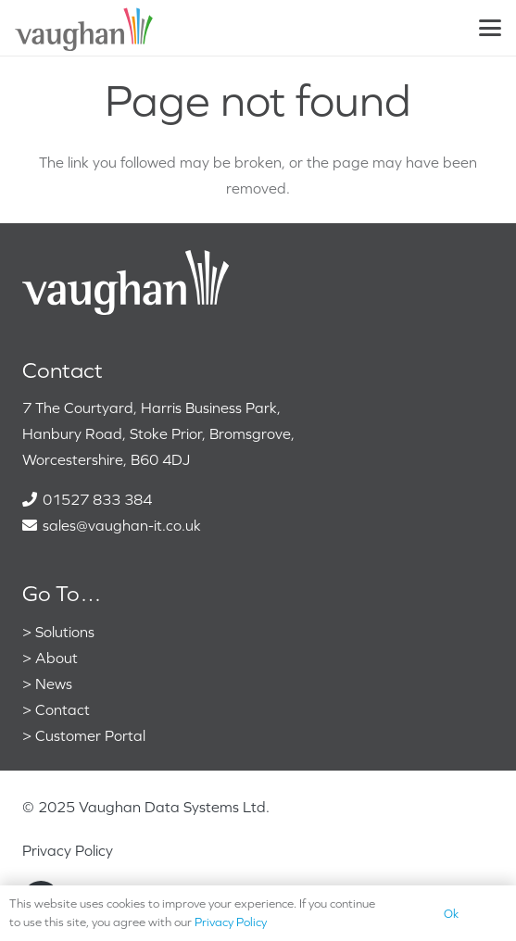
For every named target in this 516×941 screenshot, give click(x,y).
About (56, 657)
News (53, 683)
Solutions (64, 631)
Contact (62, 709)
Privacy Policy (67, 850)
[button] (490, 28)
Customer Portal (90, 735)
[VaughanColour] (85, 28)
